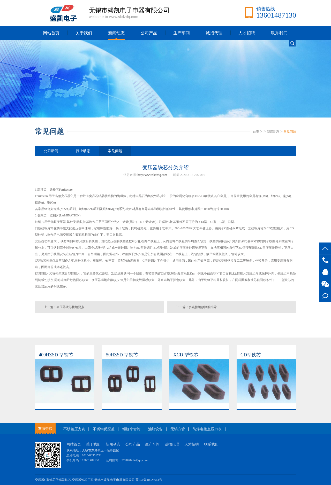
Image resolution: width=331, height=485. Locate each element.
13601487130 (325, 260)
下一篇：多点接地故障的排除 (196, 307)
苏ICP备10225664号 (149, 480)
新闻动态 (116, 33)
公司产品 (149, 33)
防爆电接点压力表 (207, 429)
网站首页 (51, 33)
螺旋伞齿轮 (131, 429)
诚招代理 (214, 33)
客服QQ (325, 272)
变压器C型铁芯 (45, 480)
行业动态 (83, 151)
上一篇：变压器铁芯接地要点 (64, 307)
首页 (256, 132)
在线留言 (325, 296)
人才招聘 (246, 33)
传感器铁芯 (63, 480)
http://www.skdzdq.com (152, 175)
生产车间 (181, 33)
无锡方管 (177, 429)
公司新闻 (51, 151)
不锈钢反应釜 (104, 429)
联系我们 (279, 33)
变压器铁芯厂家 (83, 480)
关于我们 (84, 33)
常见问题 (290, 132)
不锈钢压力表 (74, 429)
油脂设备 (155, 429)
